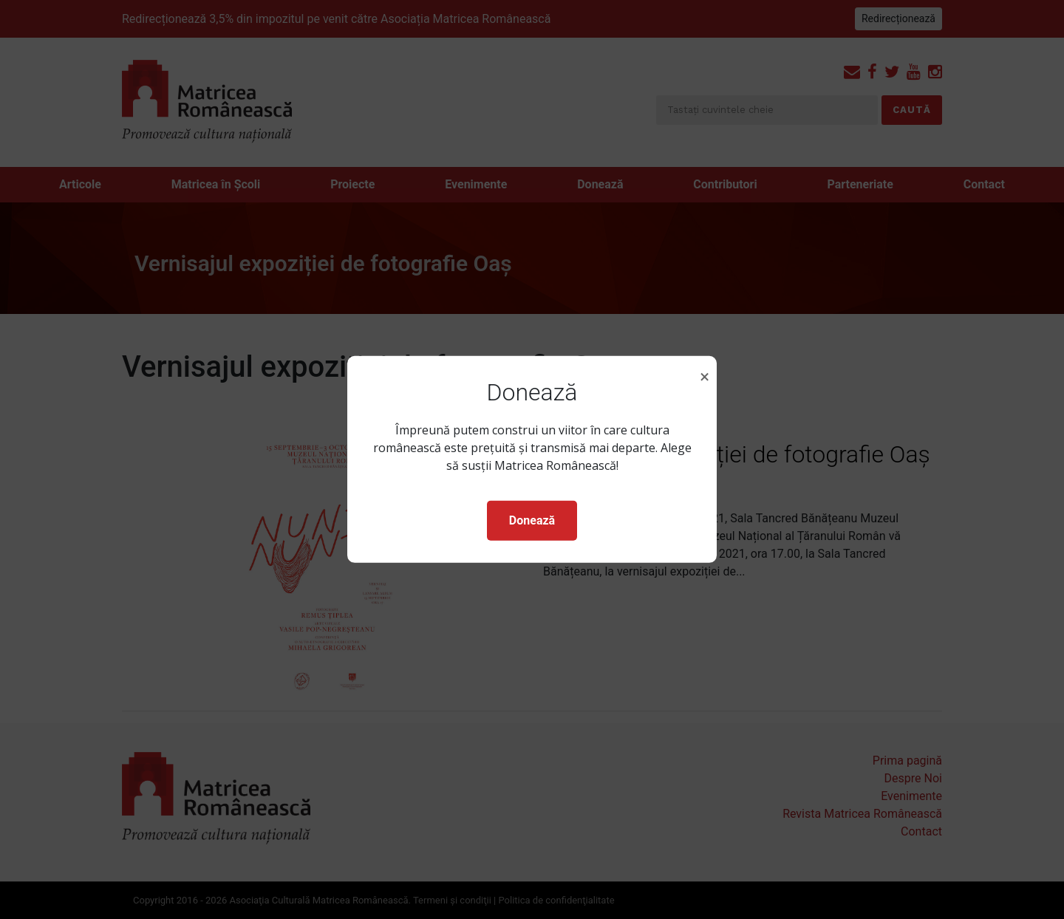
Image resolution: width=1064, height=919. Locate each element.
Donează (532, 520)
